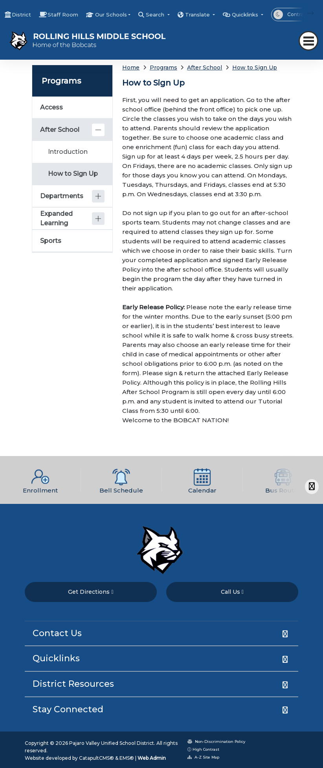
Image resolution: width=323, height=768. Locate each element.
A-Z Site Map (203, 757)
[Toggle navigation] (308, 40)
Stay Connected (68, 709)
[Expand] (98, 196)
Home (130, 67)
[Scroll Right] (312, 486)
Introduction (68, 151)
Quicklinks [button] (246, 14)
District (21, 14)
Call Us (232, 591)
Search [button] (156, 14)
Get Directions (90, 591)
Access (51, 107)
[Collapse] (98, 130)
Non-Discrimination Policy (216, 741)
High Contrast (206, 749)
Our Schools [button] (111, 14)
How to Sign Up (254, 67)
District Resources (73, 684)
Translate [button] (198, 14)
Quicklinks (56, 658)
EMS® (126, 758)
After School (204, 67)
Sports (50, 240)
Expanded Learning (56, 218)
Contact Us (57, 633)
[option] (40, 480)
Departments (61, 196)
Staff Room (63, 14)
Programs (163, 67)
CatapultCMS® (96, 758)
